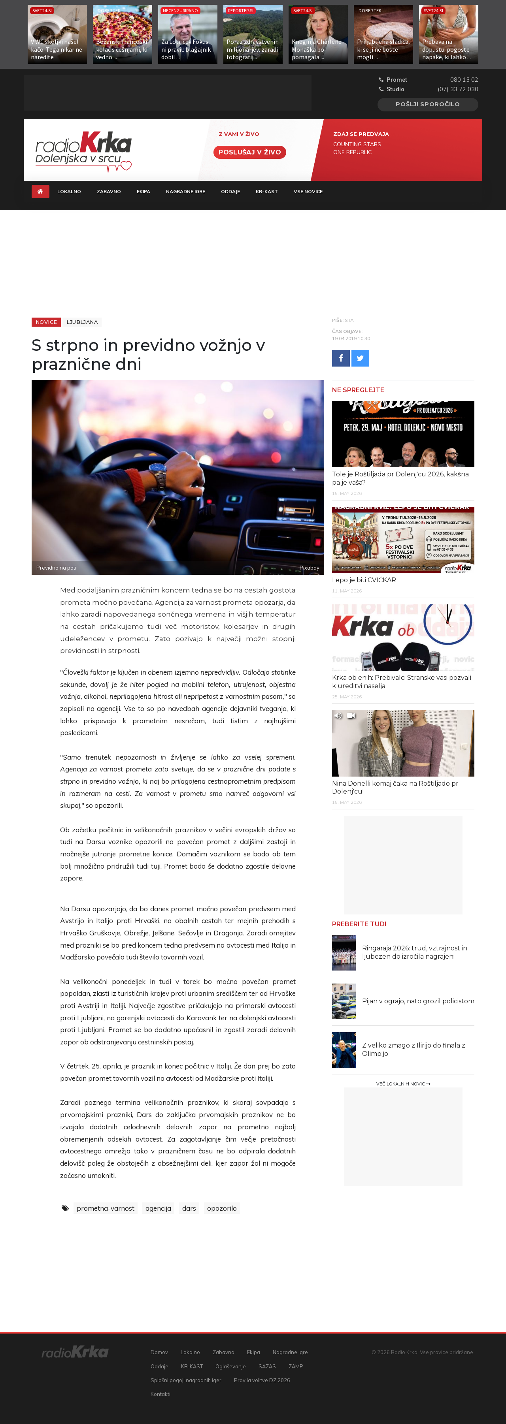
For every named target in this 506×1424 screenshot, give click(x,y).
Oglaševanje (230, 1366)
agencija (158, 1208)
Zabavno (109, 191)
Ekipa (143, 191)
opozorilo (222, 1208)
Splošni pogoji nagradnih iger (186, 1380)
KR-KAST (267, 191)
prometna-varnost (105, 1208)
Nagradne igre (185, 191)
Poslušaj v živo (250, 152)
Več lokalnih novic (403, 1084)
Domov (159, 1352)
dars (189, 1208)
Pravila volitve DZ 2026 (262, 1380)
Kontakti (160, 1394)
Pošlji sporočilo (428, 104)
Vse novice (308, 191)
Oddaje (230, 191)
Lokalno (69, 191)
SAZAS (267, 1366)
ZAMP (296, 1366)
